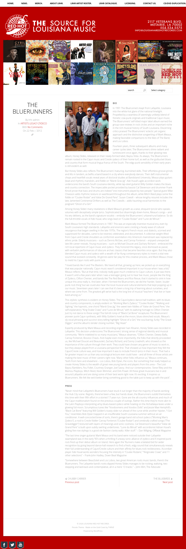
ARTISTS (25, 123)
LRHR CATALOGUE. (108, 3)
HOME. (10, 3)
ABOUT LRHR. (56, 3)
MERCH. (39, 3)
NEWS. (24, 3)
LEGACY (33, 123)
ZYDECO (42, 123)
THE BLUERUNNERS (32, 108)
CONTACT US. (149, 3)
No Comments (35, 127)
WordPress (97, 531)
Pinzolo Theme (78, 527)
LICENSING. (130, 3)
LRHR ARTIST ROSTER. (81, 3)
